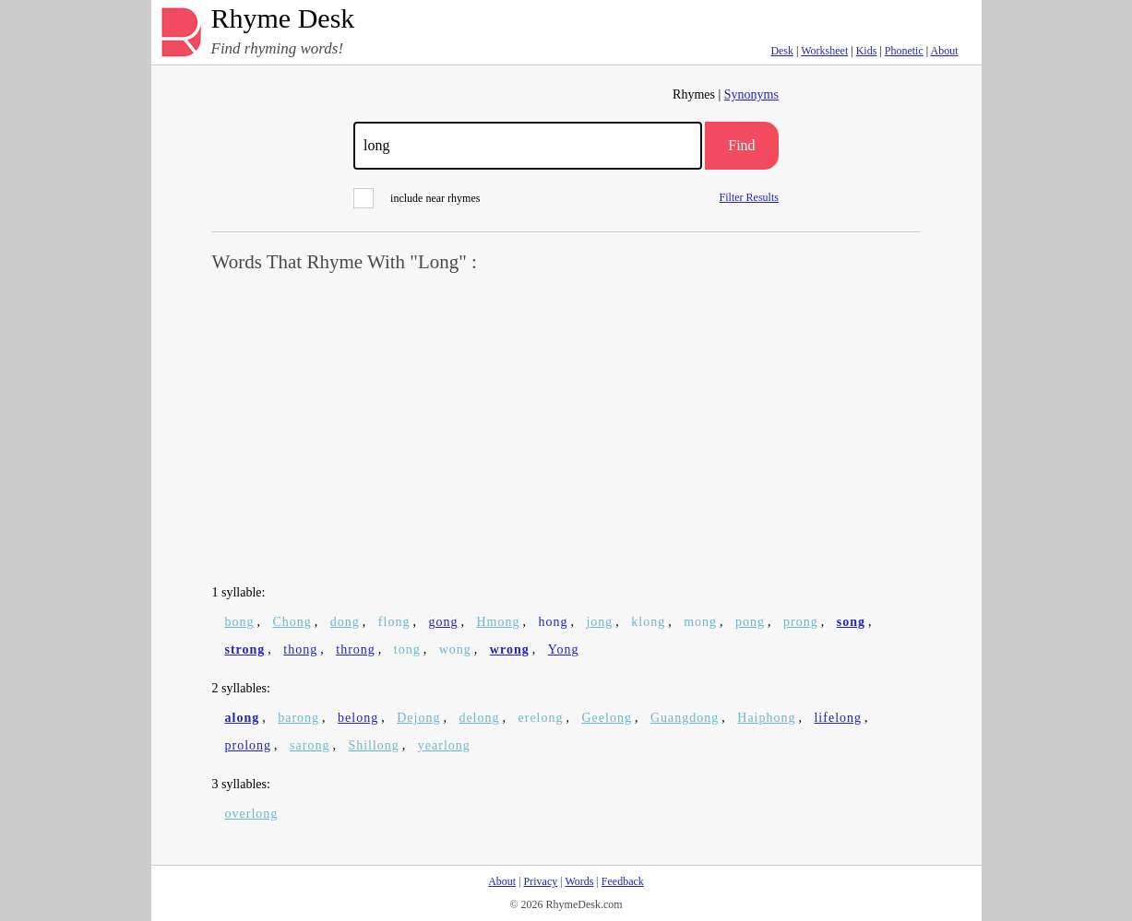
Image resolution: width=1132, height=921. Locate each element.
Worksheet (824, 50)
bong (240, 622)
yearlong (444, 745)
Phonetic (904, 50)
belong (358, 718)
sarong (309, 745)
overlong (252, 814)
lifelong (838, 718)
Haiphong (766, 718)
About (945, 50)
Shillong (373, 745)
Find (741, 145)
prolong (248, 745)
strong (245, 649)
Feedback (623, 881)
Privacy (541, 881)
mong (700, 622)
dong (345, 622)
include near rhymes (416, 198)
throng (355, 649)
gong (443, 622)
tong (407, 649)
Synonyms (751, 94)
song (851, 622)
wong (455, 649)
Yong (563, 649)
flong (394, 622)
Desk (781, 50)
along (242, 718)
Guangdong (684, 718)
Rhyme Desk (283, 19)
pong (750, 622)
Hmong (497, 622)
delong (479, 718)
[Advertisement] (566, 430)
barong (298, 718)
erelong (541, 718)
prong (800, 622)
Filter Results (749, 197)
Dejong (418, 718)
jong (599, 622)
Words (579, 881)
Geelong (607, 718)
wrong (510, 649)
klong (648, 622)
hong (552, 622)
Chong (292, 622)
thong (300, 649)
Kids (866, 50)
